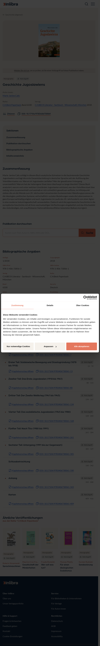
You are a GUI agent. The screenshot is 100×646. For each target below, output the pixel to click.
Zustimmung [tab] (17, 305)
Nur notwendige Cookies (18, 346)
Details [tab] (50, 305)
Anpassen (50, 346)
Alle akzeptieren (81, 346)
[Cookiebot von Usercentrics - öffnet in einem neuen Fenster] (85, 298)
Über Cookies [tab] (82, 305)
